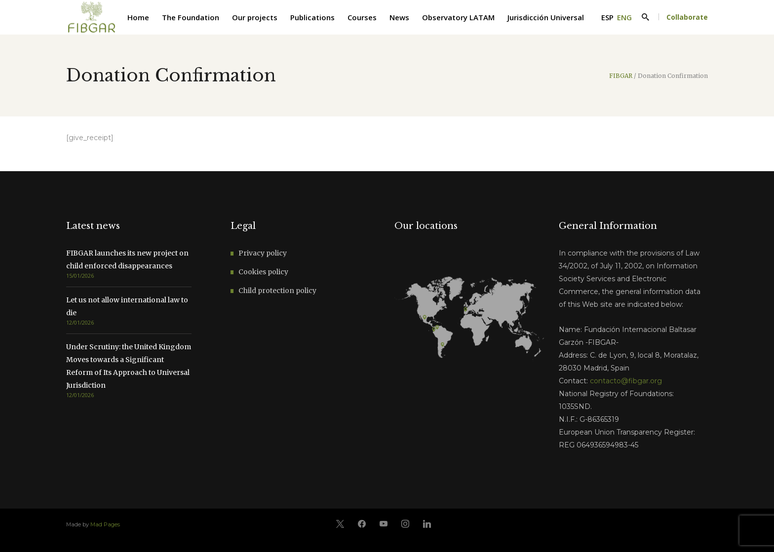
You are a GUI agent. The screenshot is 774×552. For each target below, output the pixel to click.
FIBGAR (620, 76)
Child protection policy (277, 290)
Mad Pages (105, 524)
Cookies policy (263, 271)
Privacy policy (262, 253)
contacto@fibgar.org (626, 380)
